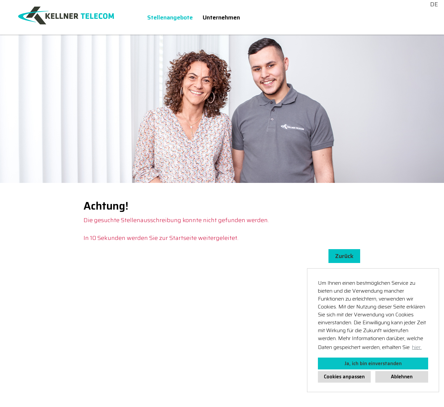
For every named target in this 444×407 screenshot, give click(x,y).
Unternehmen (221, 17)
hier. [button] (417, 347)
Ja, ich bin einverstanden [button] (373, 363)
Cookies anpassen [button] (344, 376)
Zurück (344, 256)
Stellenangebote (170, 17)
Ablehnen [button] (402, 376)
